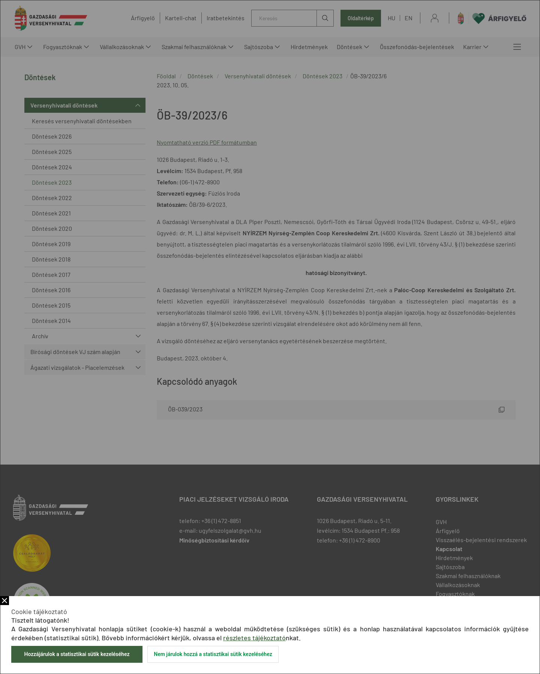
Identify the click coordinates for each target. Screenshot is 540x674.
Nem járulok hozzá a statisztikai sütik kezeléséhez (213, 654)
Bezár (4, 600)
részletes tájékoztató (254, 638)
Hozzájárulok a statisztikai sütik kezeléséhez (76, 654)
